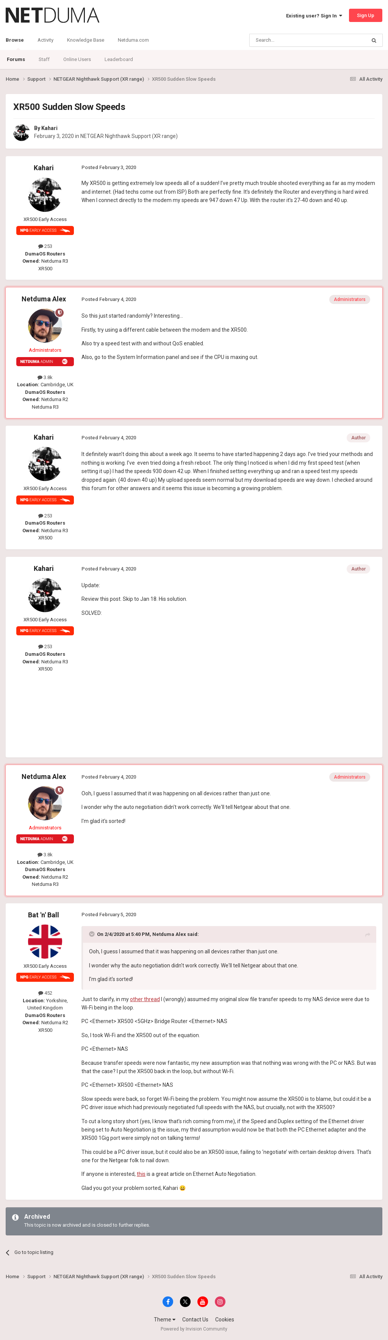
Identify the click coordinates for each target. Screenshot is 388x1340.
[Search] (290, 40)
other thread (145, 999)
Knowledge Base (85, 40)
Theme (164, 1319)
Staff (44, 59)
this (141, 1174)
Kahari (49, 128)
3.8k (45, 377)
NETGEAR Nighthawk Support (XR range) (129, 136)
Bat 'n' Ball (43, 915)
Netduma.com (133, 40)
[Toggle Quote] (92, 934)
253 (45, 246)
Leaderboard (119, 59)
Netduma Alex (44, 299)
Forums (16, 59)
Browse (15, 43)
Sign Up (365, 15)
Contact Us (195, 1319)
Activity (45, 40)
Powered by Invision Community (194, 1329)
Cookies (224, 1319)
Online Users (77, 59)
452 (45, 993)
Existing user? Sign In (314, 16)
